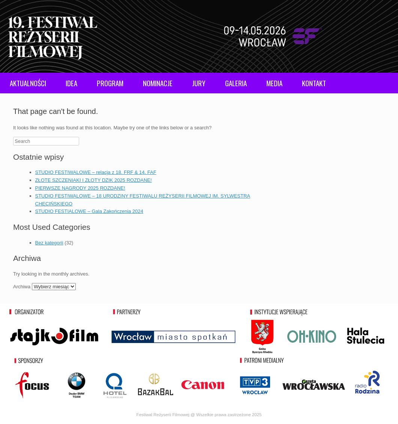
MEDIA (274, 83)
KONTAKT (314, 83)
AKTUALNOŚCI (28, 83)
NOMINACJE (158, 83)
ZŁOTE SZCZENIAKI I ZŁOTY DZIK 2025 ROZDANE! (93, 180)
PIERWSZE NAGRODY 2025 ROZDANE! (80, 188)
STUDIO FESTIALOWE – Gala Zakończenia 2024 (89, 211)
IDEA (71, 83)
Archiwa (21, 286)
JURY (199, 83)
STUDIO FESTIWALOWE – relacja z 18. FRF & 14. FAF (95, 172)
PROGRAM (110, 83)
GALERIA (236, 83)
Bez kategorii (49, 243)
